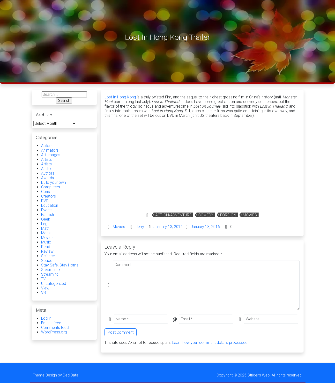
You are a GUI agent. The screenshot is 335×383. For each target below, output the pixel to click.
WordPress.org (54, 332)
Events (46, 210)
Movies (250, 215)
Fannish (47, 214)
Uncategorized (53, 283)
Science (48, 256)
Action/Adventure (173, 215)
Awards (47, 178)
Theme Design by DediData (55, 375)
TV (43, 279)
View (45, 288)
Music (46, 242)
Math (45, 228)
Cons (45, 191)
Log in (46, 318)
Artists (46, 159)
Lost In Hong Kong (120, 97)
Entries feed (51, 323)
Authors (47, 173)
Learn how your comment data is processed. (210, 342)
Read (45, 246)
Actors (46, 145)
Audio (46, 168)
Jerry (139, 226)
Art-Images (50, 155)
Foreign (228, 215)
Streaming (50, 274)
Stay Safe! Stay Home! (60, 265)
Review (47, 251)
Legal (45, 223)
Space (46, 260)
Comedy (205, 215)
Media (46, 233)
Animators (50, 150)
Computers (50, 187)
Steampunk (50, 269)
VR (43, 292)
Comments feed (55, 327)
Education (49, 205)
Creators (48, 196)
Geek (45, 219)
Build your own (53, 182)
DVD (44, 201)
